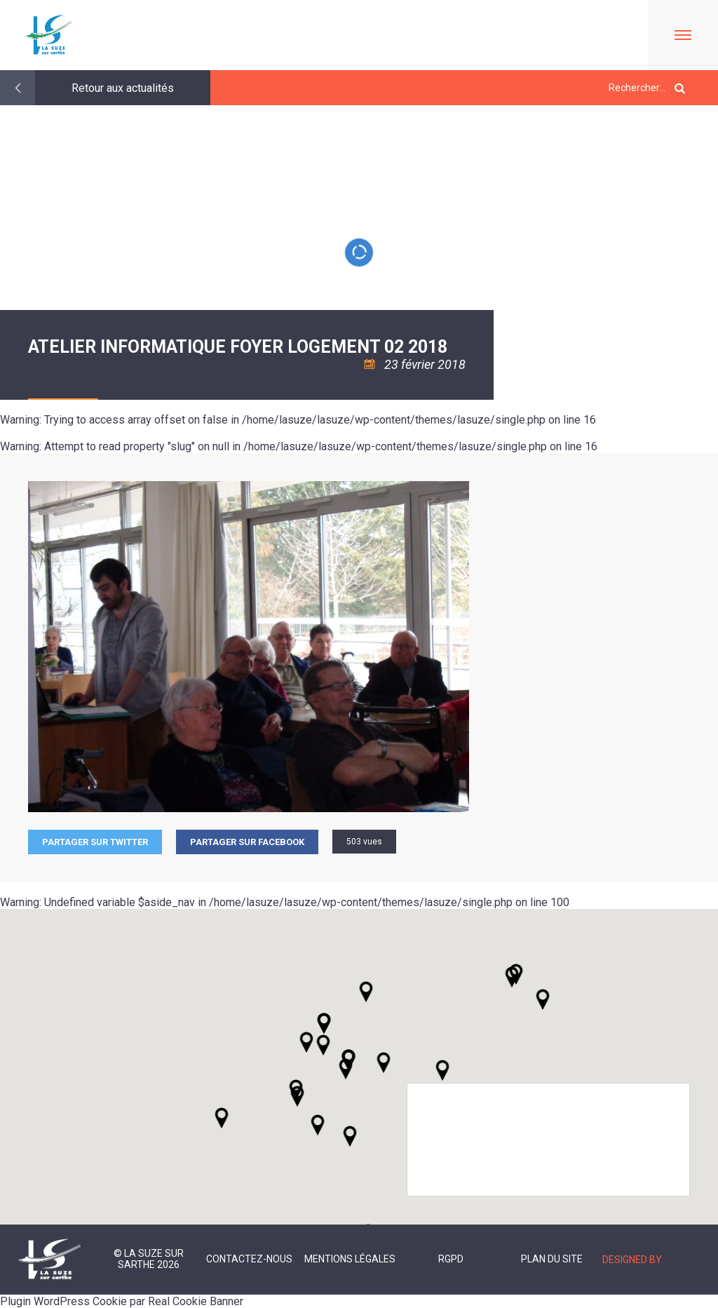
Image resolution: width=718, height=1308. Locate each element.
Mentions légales (349, 1259)
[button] (383, 1062)
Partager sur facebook (247, 842)
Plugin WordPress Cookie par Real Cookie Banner (121, 1301)
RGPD (450, 1259)
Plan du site (552, 1259)
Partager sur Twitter (95, 842)
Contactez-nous (249, 1259)
